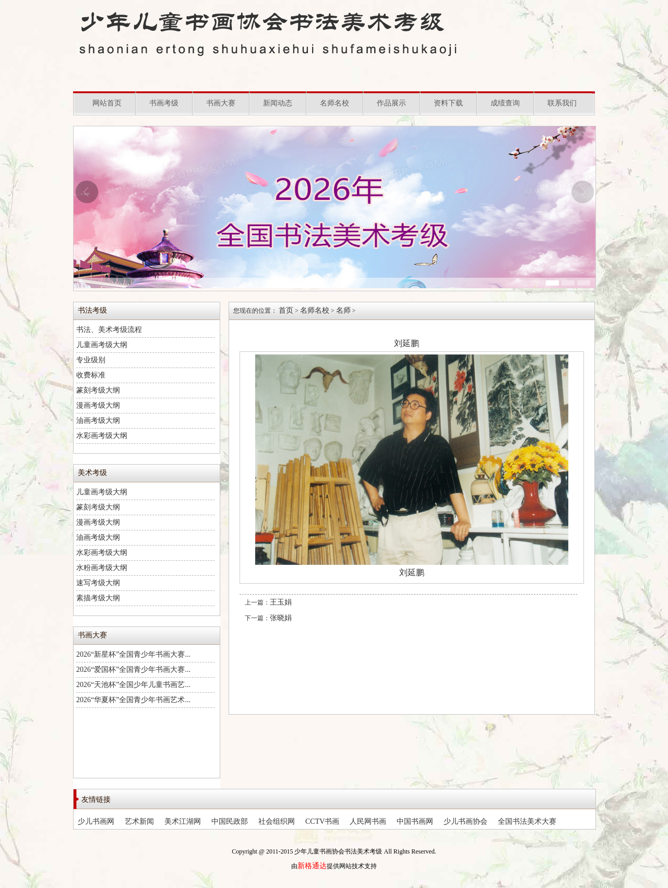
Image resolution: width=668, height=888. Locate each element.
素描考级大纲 (98, 598)
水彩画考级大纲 (101, 436)
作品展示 (391, 103)
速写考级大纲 (98, 583)
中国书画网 (415, 821)
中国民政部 (229, 821)
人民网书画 (368, 821)
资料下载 (448, 103)
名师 (343, 310)
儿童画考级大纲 (101, 345)
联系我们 (562, 103)
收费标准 (90, 375)
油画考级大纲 (98, 420)
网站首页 (107, 103)
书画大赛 (220, 103)
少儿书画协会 (465, 821)
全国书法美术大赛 (527, 821)
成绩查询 (505, 103)
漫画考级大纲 (98, 405)
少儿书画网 (96, 821)
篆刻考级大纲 (98, 390)
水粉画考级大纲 (101, 568)
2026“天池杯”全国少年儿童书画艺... (133, 685)
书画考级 (163, 103)
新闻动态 (277, 103)
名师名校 (334, 103)
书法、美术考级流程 (109, 330)
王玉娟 (281, 602)
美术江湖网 (182, 821)
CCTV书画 (322, 821)
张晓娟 (281, 618)
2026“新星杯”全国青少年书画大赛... (133, 654)
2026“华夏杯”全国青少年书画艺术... (133, 700)
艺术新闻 (139, 821)
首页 (286, 310)
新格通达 (312, 866)
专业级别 (90, 360)
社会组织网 (276, 821)
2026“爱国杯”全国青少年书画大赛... (133, 669)
